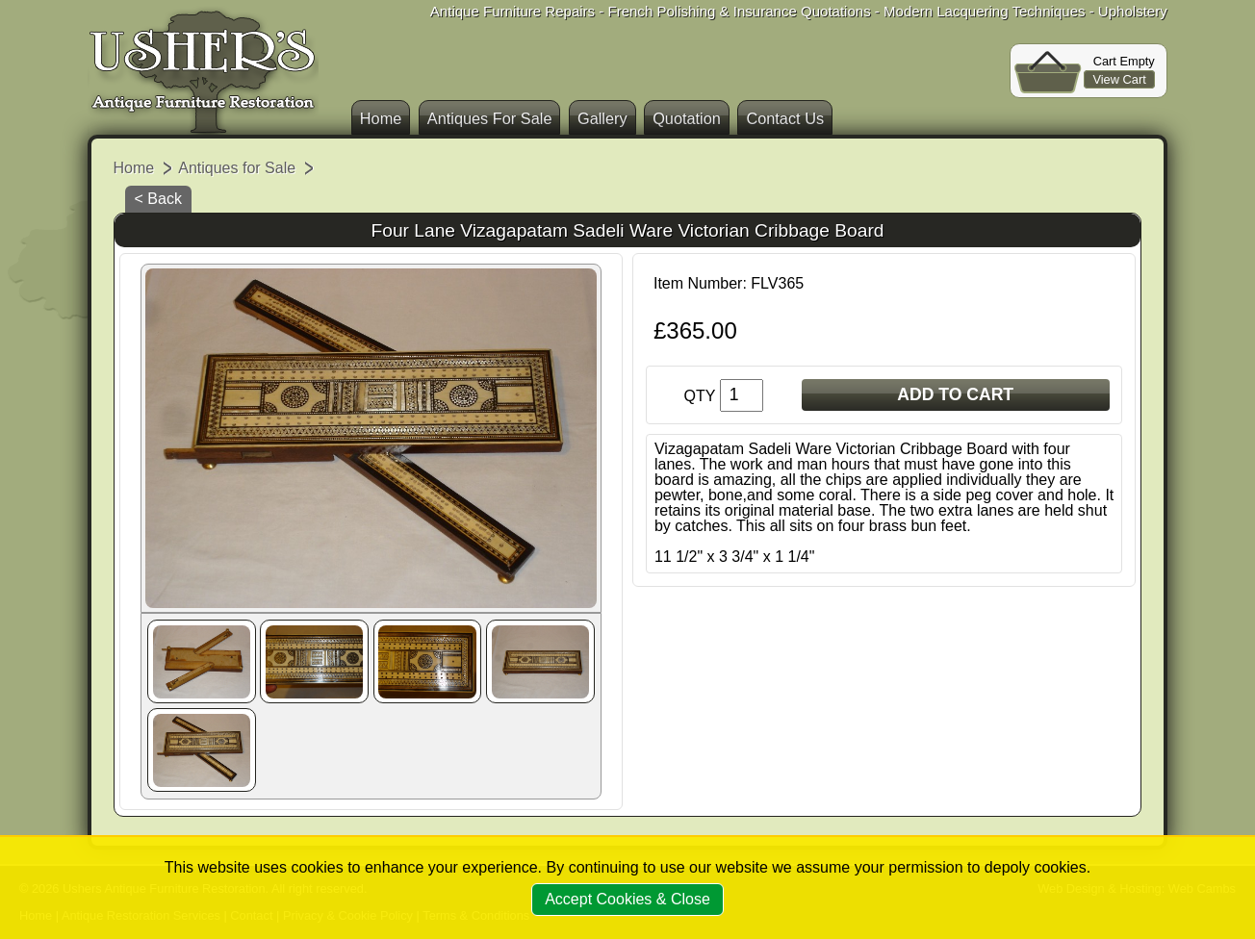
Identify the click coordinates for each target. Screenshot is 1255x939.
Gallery (602, 118)
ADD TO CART (955, 394)
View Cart (1118, 79)
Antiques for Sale (236, 168)
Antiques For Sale (489, 118)
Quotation (687, 118)
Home (381, 118)
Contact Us (785, 118)
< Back (158, 198)
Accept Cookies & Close (627, 899)
